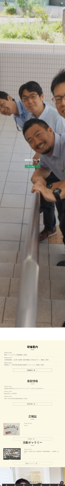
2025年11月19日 (8, 404)
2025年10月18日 (28, 436)
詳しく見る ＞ (33, 172)
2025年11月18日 (8, 352)
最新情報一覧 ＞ (32, 416)
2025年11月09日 (8, 363)
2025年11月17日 (8, 357)
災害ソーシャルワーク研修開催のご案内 (15, 355)
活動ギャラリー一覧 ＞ (32, 473)
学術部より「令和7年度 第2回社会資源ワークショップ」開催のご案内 (24, 365)
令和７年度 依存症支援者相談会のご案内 (15, 411)
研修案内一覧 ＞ (32, 370)
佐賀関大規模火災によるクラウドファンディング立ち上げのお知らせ (24, 401)
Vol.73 (26, 438)
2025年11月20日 (8, 399)
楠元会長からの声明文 (10, 406)
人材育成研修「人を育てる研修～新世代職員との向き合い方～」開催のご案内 (26, 360)
